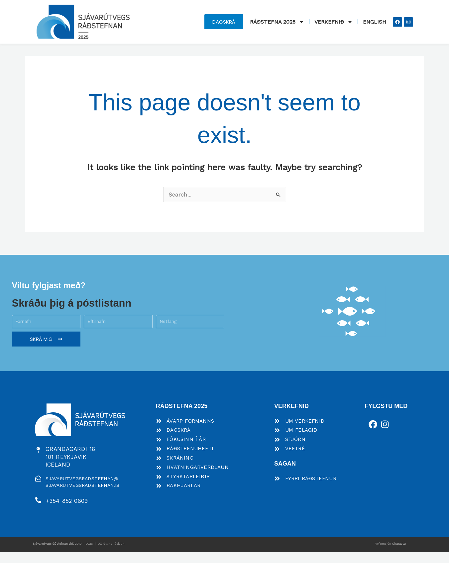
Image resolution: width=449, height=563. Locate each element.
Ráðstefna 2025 (277, 22)
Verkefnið (333, 22)
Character (399, 554)
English (374, 22)
